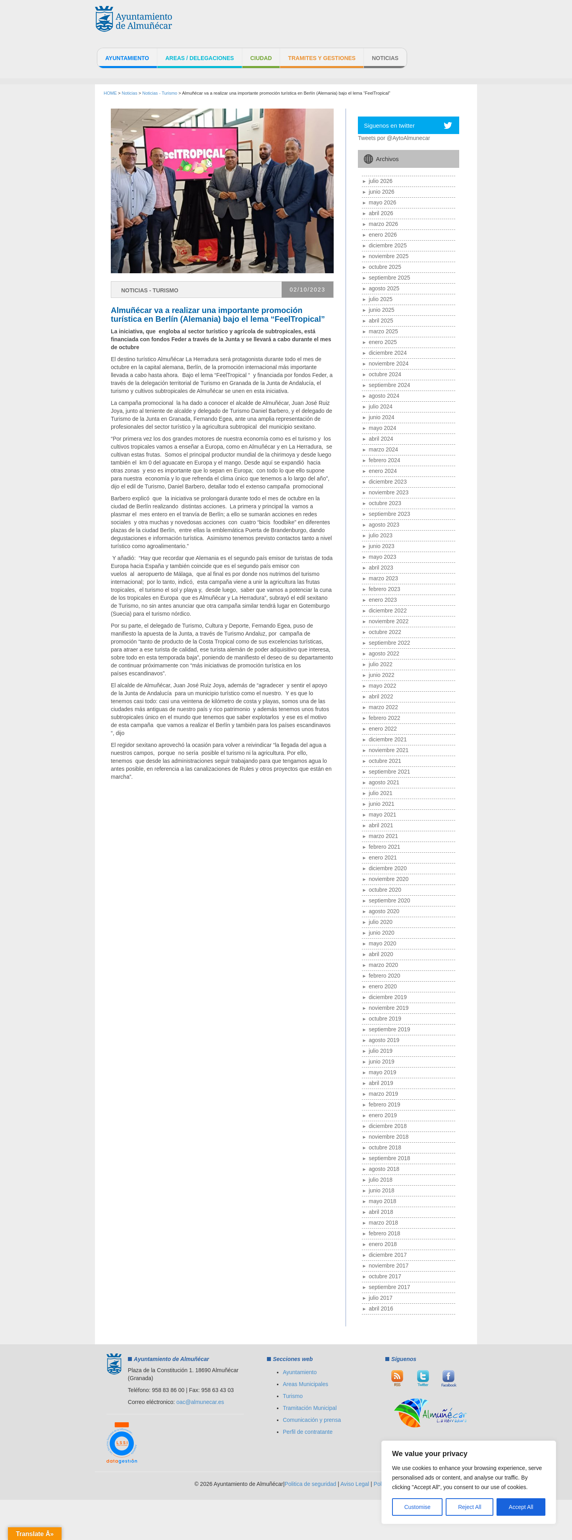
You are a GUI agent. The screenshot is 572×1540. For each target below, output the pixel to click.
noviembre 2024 (388, 363)
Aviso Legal (354, 1484)
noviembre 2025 (388, 256)
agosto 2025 (384, 288)
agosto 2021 (384, 782)
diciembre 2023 (388, 481)
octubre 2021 (385, 761)
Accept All (521, 1507)
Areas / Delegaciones (199, 58)
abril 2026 (381, 213)
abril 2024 (381, 439)
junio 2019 (381, 1061)
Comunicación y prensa (312, 1420)
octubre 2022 (385, 632)
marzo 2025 (383, 331)
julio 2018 (380, 1179)
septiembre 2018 (389, 1158)
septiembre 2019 (389, 1029)
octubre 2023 (385, 503)
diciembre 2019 (388, 997)
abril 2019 (381, 1083)
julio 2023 (380, 535)
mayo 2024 (382, 428)
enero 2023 (383, 600)
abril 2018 (381, 1212)
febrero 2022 (384, 718)
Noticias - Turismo (159, 93)
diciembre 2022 (388, 610)
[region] (468, 1482)
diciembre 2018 (388, 1126)
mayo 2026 (382, 202)
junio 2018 (381, 1190)
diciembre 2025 (388, 245)
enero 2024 (383, 471)
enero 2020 (383, 986)
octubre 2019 (385, 1018)
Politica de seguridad (310, 1484)
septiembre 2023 (389, 514)
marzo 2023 (383, 578)
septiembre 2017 (389, 1287)
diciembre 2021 (388, 739)
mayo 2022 (382, 685)
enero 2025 (383, 342)
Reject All (469, 1507)
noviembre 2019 (388, 1008)
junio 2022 (381, 675)
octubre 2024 (385, 374)
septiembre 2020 (389, 900)
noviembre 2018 (388, 1137)
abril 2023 (381, 567)
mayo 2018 (382, 1201)
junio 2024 (381, 417)
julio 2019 (380, 1051)
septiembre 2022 (389, 643)
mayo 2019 (382, 1072)
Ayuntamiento (127, 58)
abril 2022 (381, 696)
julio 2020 (380, 922)
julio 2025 (380, 299)
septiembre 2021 (389, 771)
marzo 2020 (383, 965)
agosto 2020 (384, 911)
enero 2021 (383, 857)
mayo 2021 (382, 814)
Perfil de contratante (307, 1432)
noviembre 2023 (388, 492)
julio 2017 (380, 1298)
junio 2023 (381, 546)
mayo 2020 (382, 943)
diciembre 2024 (388, 353)
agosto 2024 (384, 396)
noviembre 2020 (388, 879)
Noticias (385, 58)
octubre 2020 (385, 890)
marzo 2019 (383, 1094)
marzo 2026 (383, 224)
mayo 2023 (382, 557)
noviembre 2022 (388, 621)
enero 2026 (383, 234)
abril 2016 (381, 1308)
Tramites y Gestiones (322, 58)
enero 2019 (383, 1115)
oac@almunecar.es (200, 1402)
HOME (110, 93)
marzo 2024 (383, 449)
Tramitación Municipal (310, 1408)
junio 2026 (381, 192)
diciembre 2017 (388, 1255)
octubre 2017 (385, 1276)
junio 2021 (381, 804)
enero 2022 (383, 728)
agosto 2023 (384, 524)
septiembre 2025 (389, 277)
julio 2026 (380, 181)
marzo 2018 (383, 1222)
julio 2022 (380, 664)
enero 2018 (383, 1244)
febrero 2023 (384, 589)
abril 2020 (381, 954)
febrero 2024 (384, 460)
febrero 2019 (384, 1104)
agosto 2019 (384, 1040)
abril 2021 (381, 825)
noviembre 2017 (388, 1265)
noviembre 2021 (388, 750)
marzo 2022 (383, 707)
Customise (417, 1507)
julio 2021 (380, 793)
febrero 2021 (384, 847)
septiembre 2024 (389, 385)
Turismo (293, 1396)
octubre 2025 (385, 267)
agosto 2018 (384, 1169)
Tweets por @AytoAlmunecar (394, 138)
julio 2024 (380, 406)
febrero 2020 (384, 975)
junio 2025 (381, 310)
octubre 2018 (385, 1147)
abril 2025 (381, 320)
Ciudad (261, 58)
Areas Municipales (305, 1384)
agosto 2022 (384, 653)
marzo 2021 (383, 836)
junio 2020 (381, 932)
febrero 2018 (384, 1233)
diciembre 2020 (388, 868)
